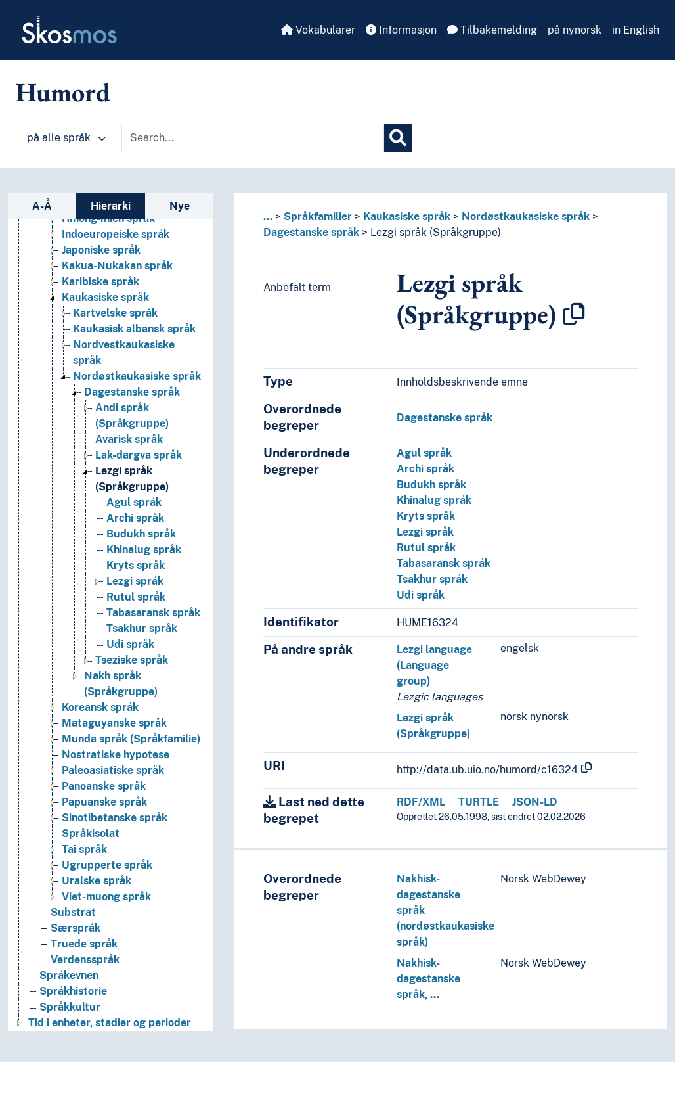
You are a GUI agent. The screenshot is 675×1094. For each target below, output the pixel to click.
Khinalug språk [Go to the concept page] (143, 550)
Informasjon (401, 30)
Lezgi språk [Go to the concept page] (134, 582)
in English (635, 30)
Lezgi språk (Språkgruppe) (435, 232)
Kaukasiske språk (406, 216)
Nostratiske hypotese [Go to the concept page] (115, 755)
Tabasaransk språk (443, 563)
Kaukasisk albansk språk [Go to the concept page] (134, 329)
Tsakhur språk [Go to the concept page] (141, 629)
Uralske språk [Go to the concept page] (96, 881)
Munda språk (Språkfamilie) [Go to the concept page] (131, 739)
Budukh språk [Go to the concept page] (141, 534)
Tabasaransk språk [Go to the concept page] (153, 613)
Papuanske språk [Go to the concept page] (104, 802)
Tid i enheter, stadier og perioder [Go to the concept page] (109, 1023)
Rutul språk (426, 547)
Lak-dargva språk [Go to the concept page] (138, 455)
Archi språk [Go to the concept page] (135, 519)
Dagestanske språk (311, 232)
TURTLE (478, 802)
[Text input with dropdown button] (252, 138)
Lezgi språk (425, 532)
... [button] (267, 216)
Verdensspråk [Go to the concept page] (85, 960)
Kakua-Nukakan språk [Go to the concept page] (117, 266)
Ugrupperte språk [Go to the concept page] (107, 865)
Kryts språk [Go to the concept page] (135, 566)
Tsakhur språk (432, 579)
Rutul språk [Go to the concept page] (135, 597)
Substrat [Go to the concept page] (73, 913)
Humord (63, 92)
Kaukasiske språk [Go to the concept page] (105, 298)
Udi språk (421, 595)
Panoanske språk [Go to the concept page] (104, 787)
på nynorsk (574, 30)
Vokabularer (318, 30)
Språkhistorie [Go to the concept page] (73, 992)
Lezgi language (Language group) (434, 665)
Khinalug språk (434, 500)
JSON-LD (534, 802)
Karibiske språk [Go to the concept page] (100, 282)
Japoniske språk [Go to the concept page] (101, 250)
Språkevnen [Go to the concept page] (68, 976)
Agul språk (424, 453)
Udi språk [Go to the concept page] (130, 645)
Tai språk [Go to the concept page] (84, 850)
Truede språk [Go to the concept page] (84, 944)
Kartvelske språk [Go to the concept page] (115, 314)
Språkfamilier (318, 216)
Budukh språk (431, 484)
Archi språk (425, 469)
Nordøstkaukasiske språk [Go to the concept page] (137, 377)
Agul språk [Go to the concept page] (134, 503)
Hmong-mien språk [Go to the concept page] (108, 219)
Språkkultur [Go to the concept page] (69, 1007)
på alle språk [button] (66, 137)
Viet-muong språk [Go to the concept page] (106, 897)
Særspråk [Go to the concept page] (75, 929)
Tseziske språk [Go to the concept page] (131, 660)
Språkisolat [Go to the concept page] (91, 834)
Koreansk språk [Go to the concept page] (100, 708)
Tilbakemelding (492, 30)
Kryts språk (426, 516)
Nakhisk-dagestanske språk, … (428, 979)
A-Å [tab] (42, 206)
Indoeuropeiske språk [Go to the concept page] (115, 235)
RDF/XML (421, 802)
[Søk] (397, 138)
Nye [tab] (179, 206)
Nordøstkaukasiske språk (526, 216)
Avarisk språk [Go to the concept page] (129, 440)
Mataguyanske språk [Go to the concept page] (114, 724)
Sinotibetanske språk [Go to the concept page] (114, 818)
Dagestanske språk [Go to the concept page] (132, 392)
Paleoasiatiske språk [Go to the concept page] (113, 771)
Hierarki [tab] (111, 206)
